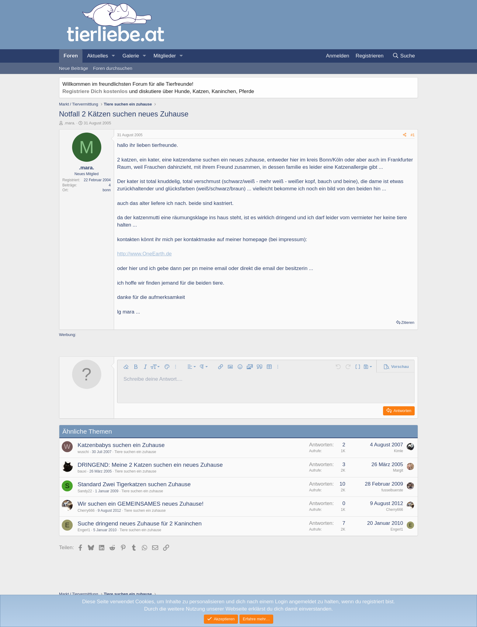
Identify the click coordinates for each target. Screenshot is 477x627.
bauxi (82, 471)
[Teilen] (405, 135)
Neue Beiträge (73, 68)
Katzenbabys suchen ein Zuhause (121, 445)
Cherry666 (86, 510)
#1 (413, 135)
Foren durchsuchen (112, 68)
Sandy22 (85, 491)
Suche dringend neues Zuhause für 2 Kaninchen (140, 523)
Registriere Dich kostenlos (94, 91)
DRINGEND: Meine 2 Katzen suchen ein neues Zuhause (150, 465)
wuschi (83, 452)
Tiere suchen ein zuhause (135, 452)
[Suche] (403, 56)
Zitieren (407, 322)
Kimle (398, 451)
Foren (71, 56)
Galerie (130, 56)
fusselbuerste (392, 490)
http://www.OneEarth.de (144, 254)
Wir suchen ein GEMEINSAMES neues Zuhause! (141, 504)
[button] (113, 56)
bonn (107, 190)
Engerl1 (84, 530)
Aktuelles (97, 56)
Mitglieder (165, 56)
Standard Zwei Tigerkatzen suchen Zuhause (134, 484)
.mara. (69, 123)
